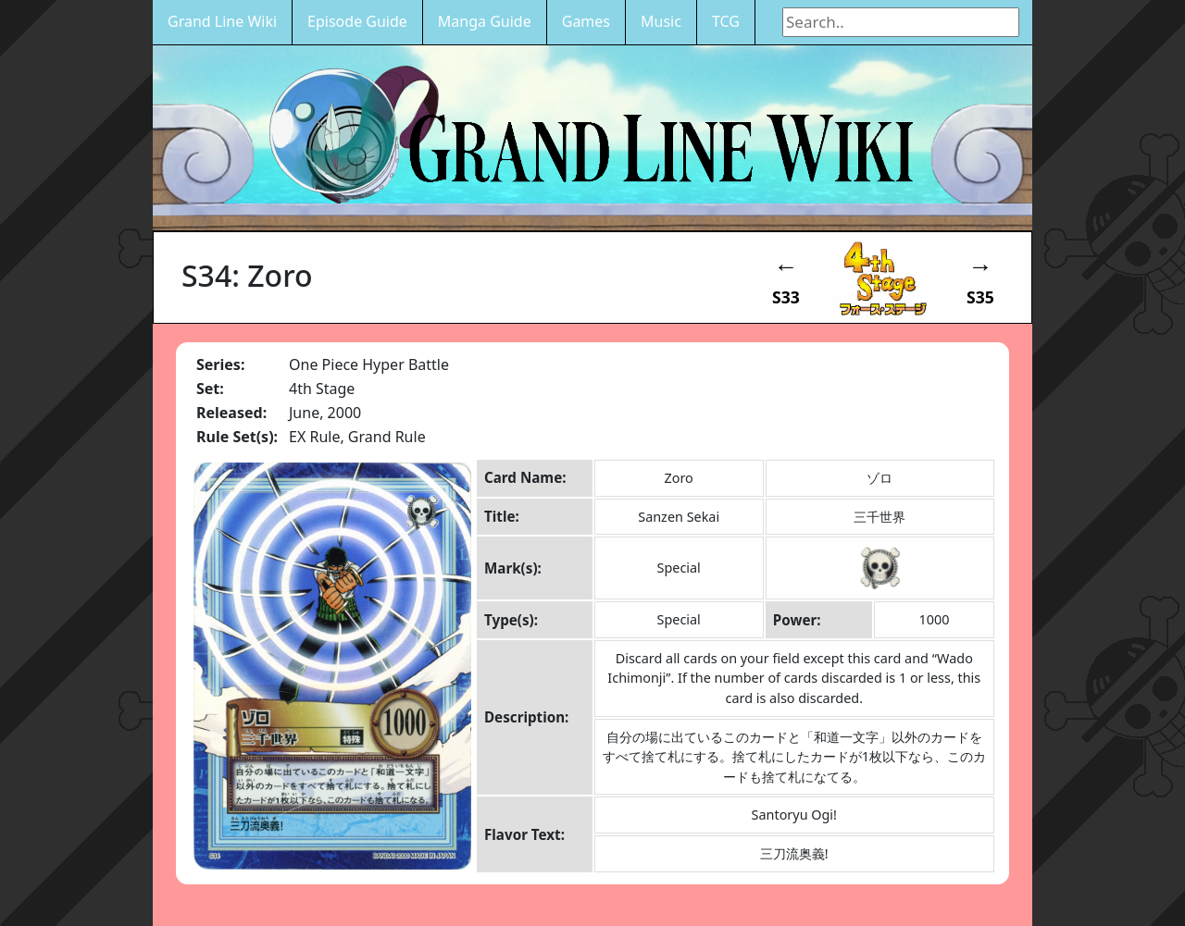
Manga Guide (484, 21)
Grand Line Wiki (222, 21)
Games (586, 21)
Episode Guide (357, 21)
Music (661, 21)
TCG (726, 21)
